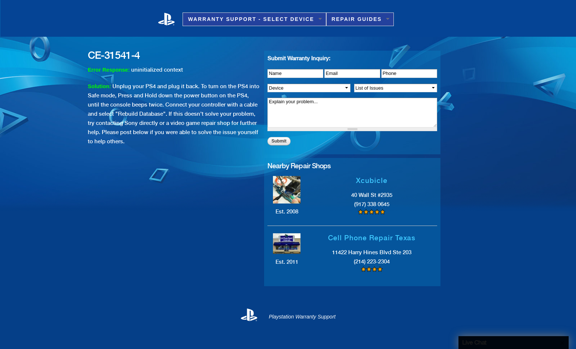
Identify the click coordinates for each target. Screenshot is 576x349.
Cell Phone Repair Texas (372, 238)
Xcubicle (372, 180)
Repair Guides (358, 19)
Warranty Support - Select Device (252, 19)
